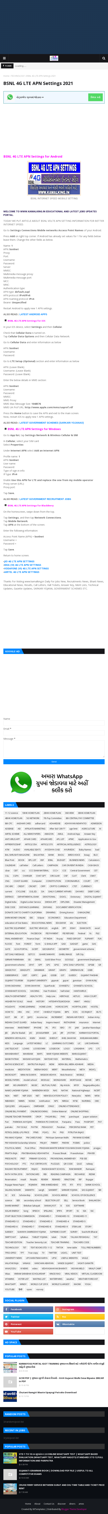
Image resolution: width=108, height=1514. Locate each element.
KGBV (32, 1038)
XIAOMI (77, 1284)
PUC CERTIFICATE (39, 1163)
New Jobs (76, 1095)
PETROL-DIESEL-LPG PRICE (17, 1132)
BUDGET (61, 860)
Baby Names (85, 849)
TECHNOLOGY (18, 75)
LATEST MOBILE (34, 1043)
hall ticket (65, 991)
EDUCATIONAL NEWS (42, 923)
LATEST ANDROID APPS (33, 314)
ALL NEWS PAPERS (32, 833)
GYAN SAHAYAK (32, 985)
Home (6, 75)
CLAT (74, 875)
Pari (7, 1121)
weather (70, 1279)
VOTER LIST (23, 1279)
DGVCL (63, 896)
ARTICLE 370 (47, 844)
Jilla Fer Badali (18, 1032)
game (85, 943)
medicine (9, 1069)
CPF (96, 881)
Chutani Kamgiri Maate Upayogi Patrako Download (48, 1392)
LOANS (26, 1048)
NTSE (75, 1101)
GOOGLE (69, 959)
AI (100, 828)
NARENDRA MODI (40, 1090)
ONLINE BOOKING (39, 1111)
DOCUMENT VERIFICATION (68, 907)
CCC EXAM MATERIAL (39, 870)
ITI (70, 1027)
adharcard (40, 823)
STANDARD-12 (12, 1221)
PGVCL (46, 1132)
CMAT (93, 875)
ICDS (75, 1012)
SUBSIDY (9, 1231)
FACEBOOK (36, 933)
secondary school (32, 1200)
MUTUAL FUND (49, 1085)
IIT (22, 1017)
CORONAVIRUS (72, 881)
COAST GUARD (21, 881)
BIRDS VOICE (74, 854)
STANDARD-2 (29, 1221)
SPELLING (48, 1210)
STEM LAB (76, 1226)
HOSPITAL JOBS (79, 1006)
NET (37, 1095)
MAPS (39, 1053)
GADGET (74, 943)
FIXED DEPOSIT (74, 938)
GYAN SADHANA (13, 985)
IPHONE (37, 1027)
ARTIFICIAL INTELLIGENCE (68, 844)
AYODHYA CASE (52, 849)
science (8, 1200)
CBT (16, 870)
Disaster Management (84, 902)
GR (99, 964)
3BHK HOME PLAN (86, 813)
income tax (42, 1017)
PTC (24, 1163)
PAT (100, 1121)
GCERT (35, 949)
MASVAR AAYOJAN (31, 1059)
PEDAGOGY (47, 1127)
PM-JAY (43, 1142)
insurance (84, 1022)
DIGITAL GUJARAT (93, 896)
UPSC (54, 1258)
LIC (79, 1043)
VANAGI (26, 1263)
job (54, 1032)
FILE (97, 933)
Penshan (61, 1127)
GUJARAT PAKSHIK (89, 975)
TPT (22, 1252)
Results (33, 1179)
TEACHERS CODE (81, 1242)
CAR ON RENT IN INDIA (73, 865)
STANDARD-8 (44, 1226)
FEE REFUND (68, 933)
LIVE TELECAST (11, 1048)
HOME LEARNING (27, 1006)
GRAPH (62, 970)
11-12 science (11, 813)
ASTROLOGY (91, 844)
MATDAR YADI (51, 1059)
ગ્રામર (29, 1289)
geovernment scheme (83, 949)
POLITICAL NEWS (13, 1148)
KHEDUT (54, 1038)
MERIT (55, 1069)
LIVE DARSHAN (92, 1043)
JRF (62, 1032)
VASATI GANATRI (85, 1263)
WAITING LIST (39, 1279)
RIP (80, 1179)
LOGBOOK (54, 1048)
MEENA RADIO (41, 1069)
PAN (63, 1116)
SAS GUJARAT (88, 1190)
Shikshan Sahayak (31, 1205)
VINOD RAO (55, 1273)
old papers (24, 1106)
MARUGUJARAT (79, 1053)
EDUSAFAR (61, 923)
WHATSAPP (10, 1284)
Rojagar (89, 1179)
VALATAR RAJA (12, 1263)
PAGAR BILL (51, 1116)
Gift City (80, 954)
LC (47, 1043)
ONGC (51, 1106)
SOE (68, 1205)
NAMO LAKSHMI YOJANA (16, 1090)
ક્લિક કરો (95, 97)
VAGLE (85, 1258)
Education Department (75, 917)
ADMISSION (96, 823)
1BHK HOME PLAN (30, 813)
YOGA (88, 1284)
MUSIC (35, 1085)
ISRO (62, 1027)
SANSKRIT (52, 1190)
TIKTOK (59, 1247)
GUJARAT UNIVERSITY (37, 980)
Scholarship (24, 1195)
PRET (23, 1158)
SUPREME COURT (58, 1231)
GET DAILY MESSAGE (14, 954)
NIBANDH (9, 1101)
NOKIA (32, 1101)
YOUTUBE (10, 1289)
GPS (48, 964)
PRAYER (91, 1153)
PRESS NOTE (10, 1158)
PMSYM (65, 1142)
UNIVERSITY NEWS (13, 1258)
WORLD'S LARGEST (61, 1284)
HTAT (36, 1012)
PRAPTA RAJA (11, 1153)
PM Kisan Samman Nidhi (57, 1137)
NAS (55, 1090)
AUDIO (17, 849)
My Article (65, 1085)
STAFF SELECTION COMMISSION (20, 1216)
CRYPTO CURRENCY (59, 886)
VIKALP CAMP (95, 1268)
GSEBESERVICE (11, 975)
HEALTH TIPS (36, 996)
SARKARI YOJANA (69, 1190)
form (38, 943)
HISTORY (40, 1001)
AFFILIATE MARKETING (35, 828)
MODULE (45, 1080)
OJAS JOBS (10, 1106)
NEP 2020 (27, 1095)
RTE (64, 1184)
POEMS (76, 1142)
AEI (19, 828)
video (35, 1268)
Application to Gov (87, 839)
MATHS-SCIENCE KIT (14, 1064)
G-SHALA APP (51, 943)
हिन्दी (20, 1289)
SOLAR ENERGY (12, 1210)
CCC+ (55, 870)
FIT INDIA (48, 938)
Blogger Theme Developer (74, 1509)
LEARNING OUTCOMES (63, 1043)
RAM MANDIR (75, 1169)
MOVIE (88, 1080)
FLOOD (8, 943)
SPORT (69, 1210)
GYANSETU (64, 985)
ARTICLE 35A (31, 844)
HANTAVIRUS (80, 991)
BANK (51, 854)
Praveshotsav (77, 1153)
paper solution (90, 1116)
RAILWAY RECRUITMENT (16, 1169)
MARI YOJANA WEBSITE (57, 1053)
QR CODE (68, 1163)
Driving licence (67, 912)
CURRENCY (86, 886)
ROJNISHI (33, 1184)
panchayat (74, 1116)
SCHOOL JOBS (41, 1195)
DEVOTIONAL (49, 896)
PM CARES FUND (34, 1137)
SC (6, 1195)
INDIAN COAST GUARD (16, 1022)
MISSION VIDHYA (48, 1074)
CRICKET (32, 886)
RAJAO (35, 1169)
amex (81, 1503)
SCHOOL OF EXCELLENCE (83, 1195)
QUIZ (79, 1163)
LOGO (67, 1048)
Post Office (30, 1148)
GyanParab (49, 985)
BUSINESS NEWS (77, 860)
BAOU (61, 854)
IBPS (67, 1012)
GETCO (31, 954)
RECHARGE (80, 1174)
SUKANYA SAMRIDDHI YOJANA (31, 1231)
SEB (18, 1200)
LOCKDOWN (39, 1048)
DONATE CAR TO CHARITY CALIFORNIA (23, 912)
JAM (77, 1027)
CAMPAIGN (52, 865)
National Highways (81, 1090)
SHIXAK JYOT (50, 1205)
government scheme (15, 964)
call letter (24, 865)
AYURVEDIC (69, 849)
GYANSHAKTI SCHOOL (15, 991)
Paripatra (66, 1121)
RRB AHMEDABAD (49, 1184)
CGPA (16, 875)
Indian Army (94, 1017)
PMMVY (54, 1142)
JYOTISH (71, 1032)
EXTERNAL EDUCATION (16, 933)
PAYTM (34, 1127)
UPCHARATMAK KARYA (37, 1258)
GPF (40, 964)
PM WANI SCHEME (81, 1137)
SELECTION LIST (52, 1200)
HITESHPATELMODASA (59, 1001)
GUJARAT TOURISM (14, 980)
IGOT (7, 1017)
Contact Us (49, 1503)
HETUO (76, 996)
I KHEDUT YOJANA (52, 1012)
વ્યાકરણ (39, 1289)
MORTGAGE (75, 1080)
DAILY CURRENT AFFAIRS (59, 891)
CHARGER (27, 875)
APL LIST (60, 839)
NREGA (65, 1101)
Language (18, 1043)
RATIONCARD (32, 1174)
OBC (97, 1101)
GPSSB (91, 964)
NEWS (87, 1095)
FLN (99, 938)
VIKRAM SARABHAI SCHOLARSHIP (29, 1273)
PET (92, 1127)
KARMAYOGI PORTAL (89, 1032)
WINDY (23, 1284)
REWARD (56, 1179)
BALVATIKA (39, 854)
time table (72, 1247)
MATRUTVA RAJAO (36, 1064)
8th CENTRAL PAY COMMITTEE (80, 818)
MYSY (76, 1085)
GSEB (90, 970)
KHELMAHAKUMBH (89, 1038)
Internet (96, 1022)
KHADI (42, 1038)
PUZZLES (55, 1163)
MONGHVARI (60, 1080)
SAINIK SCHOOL (92, 1184)
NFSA (97, 1095)
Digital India (10, 902)
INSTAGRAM (69, 1022)
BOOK (21, 860)
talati (54, 1237)
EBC (31, 917)
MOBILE (80, 1074)
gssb (44, 975)
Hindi (29, 1001)
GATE (7, 949)
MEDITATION (24, 1069)
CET (96, 870)
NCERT (97, 1090)
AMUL (60, 833)
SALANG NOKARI (13, 1190)
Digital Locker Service (31, 902)
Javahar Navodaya (91, 1027)
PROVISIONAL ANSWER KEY (63, 1158)
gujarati (55, 980)
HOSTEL (94, 1006)
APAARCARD (46, 839)
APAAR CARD (30, 839)
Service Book (78, 1200)
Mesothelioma (68, 1069)
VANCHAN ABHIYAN (43, 1263)
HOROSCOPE (62, 1006)
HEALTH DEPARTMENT (15, 996)
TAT (95, 1237)
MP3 (98, 1080)
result (23, 1179)
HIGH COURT (90, 996)
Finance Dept (33, 938)
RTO (79, 1184)
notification (44, 1101)
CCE (64, 870)
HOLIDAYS (10, 1006)
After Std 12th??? (57, 828)
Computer (37, 881)
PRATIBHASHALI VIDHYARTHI (35, 1153)
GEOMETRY (64, 949)
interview (9, 1027)
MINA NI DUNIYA (28, 1074)
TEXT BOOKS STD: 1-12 (41, 1247)
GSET (24, 975)
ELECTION (81, 923)
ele (71, 923)
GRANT (51, 970)
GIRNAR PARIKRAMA (14, 959)
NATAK (64, 1090)
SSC (92, 1210)
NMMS (21, 1101)
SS (78, 1210)
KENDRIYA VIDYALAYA (15, 1038)
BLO (96, 854)
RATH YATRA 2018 (13, 1174)
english (55, 928)
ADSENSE (9, 828)
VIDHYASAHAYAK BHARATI (54, 1268)
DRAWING (51, 912)
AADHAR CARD (24, 823)
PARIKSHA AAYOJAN (22, 1121)
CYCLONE (20, 891)
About (37, 1503)
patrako (9, 1127)
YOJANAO (77, 422)
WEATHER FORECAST (88, 1279)
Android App (74, 833)
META (82, 1069)
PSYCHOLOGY (11, 1163)
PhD (62, 1132)
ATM (7, 849)
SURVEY (73, 1231)
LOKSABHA (79, 1048)
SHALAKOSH (94, 1200)
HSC (28, 1012)
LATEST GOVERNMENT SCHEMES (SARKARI (45, 422)
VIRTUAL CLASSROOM (92, 1273)
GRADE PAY (10, 970)
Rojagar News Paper (14, 1184)
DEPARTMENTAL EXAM (28, 896)
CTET (74, 886)
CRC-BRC (9, 886)
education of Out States (16, 923)
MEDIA (91, 1064)
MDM (51, 1064)
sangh (41, 1190)
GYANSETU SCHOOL (83, 985)
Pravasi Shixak (59, 1153)
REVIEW (44, 1179)
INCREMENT (56, 1017)
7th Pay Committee (53, 818)
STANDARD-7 (28, 1226)
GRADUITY (25, 970)
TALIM (63, 1237)
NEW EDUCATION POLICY (56, 1095)
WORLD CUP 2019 (39, 1284)
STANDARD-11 (80, 1216)
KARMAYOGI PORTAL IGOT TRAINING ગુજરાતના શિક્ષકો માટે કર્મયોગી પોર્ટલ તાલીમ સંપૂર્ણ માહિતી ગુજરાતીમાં (61, 1365)
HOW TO (9, 1012)
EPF (64, 928)
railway (89, 1163)
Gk (29, 959)
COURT (87, 881)
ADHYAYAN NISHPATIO (76, 823)
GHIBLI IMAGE (65, 954)
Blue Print (9, 860)
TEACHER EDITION (13, 1242)
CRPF (43, 886)
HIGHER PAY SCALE (14, 1001)
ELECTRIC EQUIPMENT (15, 928)
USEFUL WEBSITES (69, 1258)
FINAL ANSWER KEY (14, 938)
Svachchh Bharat (89, 1231)
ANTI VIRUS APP (12, 839)
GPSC (56, 964)
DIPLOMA (65, 902)
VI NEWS (24, 1268)
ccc (23, 870)
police (87, 1142)
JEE (6, 1032)
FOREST (27, 943)
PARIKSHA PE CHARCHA (47, 1121)
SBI (99, 1190)
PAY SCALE (22, 1127)
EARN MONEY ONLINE (15, 917)
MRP (7, 1085)
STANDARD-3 (46, 1221)
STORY (88, 1226)
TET (24, 1247)
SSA (84, 1210)
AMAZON (49, 833)
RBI (45, 1174)
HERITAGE (64, 996)
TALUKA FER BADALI (80, 1237)
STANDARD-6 (11, 1226)
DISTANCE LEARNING (29, 907)
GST (62, 975)
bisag (86, 854)
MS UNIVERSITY (20, 1085)
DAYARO (80, 891)
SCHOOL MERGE (59, 1195)
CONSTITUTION (53, 881)
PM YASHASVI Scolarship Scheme (20, 1142)
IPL (47, 1027)
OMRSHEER (39, 1106)
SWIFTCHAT (10, 1237)
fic (90, 933)
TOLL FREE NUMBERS (91, 1247)
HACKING (34, 991)
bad (97, 849)
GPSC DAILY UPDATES (73, 964)
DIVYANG (47, 907)
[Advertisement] (54, 27)
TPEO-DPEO (10, 1252)
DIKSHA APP (50, 902)
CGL (7, 875)
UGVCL (64, 1252)
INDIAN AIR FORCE (75, 1017)
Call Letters (38, 865)
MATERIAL (66, 1059)
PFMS (35, 1132)
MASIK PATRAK (12, 1059)
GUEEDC (73, 975)
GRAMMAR (39, 970)
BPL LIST (32, 860)
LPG (90, 1048)
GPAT (31, 964)
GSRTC (34, 975)
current (8, 891)
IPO (54, 1027)
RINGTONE (69, 1179)
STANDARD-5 (79, 1221)
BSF (42, 860)
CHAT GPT (41, 875)
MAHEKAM (28, 1053)
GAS (94, 943)
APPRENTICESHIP (13, 844)
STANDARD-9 (61, 1226)
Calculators (94, 860)
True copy (33, 1252)
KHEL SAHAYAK (69, 1038)
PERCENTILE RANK (77, 1127)
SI (61, 1205)
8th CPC (8, 823)
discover (62, 1503)
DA (42, 891)
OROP (38, 1116)
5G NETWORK (32, 818)
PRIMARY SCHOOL (37, 1158)
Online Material (59, 1111)
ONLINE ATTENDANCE (69, 1106)
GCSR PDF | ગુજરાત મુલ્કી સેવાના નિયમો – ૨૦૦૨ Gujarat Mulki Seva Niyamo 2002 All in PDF (61, 1380)
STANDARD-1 (45, 1216)
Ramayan (90, 1169)
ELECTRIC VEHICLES (38, 928)
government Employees (89, 959)
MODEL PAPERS (12, 1080)
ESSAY (73, 928)
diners (72, 1503)
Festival (81, 933)
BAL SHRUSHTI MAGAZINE (17, 854)
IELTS (98, 1012)
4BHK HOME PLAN (13, 818)
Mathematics (81, 1059)
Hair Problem (50, 991)
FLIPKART (89, 938)
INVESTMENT (24, 1027)
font (18, 943)
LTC (98, 1048)
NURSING (86, 1101)
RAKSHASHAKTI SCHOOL (53, 1169)
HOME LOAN (45, 1006)
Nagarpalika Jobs (91, 1085)
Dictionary (75, 896)
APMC (71, 839)
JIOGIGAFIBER (42, 1032)
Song (25, 1210)
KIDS (7, 1043)
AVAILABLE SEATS (32, 849)
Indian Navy (36, 1022)
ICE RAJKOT (87, 1012)
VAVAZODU (10, 1268)
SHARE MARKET (12, 1205)
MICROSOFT (10, 1074)
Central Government (80, 870)
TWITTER (53, 1252)
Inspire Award (53, 1022)
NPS (56, 1101)
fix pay (60, 938)
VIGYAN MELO (77, 1268)
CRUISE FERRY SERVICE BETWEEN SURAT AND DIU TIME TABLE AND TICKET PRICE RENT (61, 1486)
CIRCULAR (55, 875)
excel (97, 928)
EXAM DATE (85, 928)
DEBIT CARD (94, 891)
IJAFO (30, 1017)
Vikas (7, 1273)
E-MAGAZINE (84, 912)
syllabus (24, 1237)
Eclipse (41, 917)
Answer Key (89, 833)
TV (43, 1252)
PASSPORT (89, 1121)
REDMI (92, 1174)
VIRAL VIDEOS (71, 1273)
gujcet (66, 980)
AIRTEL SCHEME (12, 833)
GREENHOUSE (76, 970)
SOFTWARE (79, 1205)
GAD (63, 943)
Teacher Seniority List (36, 1242)
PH (54, 1132)
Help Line (50, 996)
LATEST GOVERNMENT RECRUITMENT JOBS (45, 499)
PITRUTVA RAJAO (76, 1132)
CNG (7, 881)
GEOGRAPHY (48, 949)
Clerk (83, 875)
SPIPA (59, 1210)
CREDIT (21, 886)
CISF (66, 875)
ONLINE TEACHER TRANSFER (18, 1116)
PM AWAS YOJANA (13, 1137)
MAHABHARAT (12, 1053)
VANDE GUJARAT (65, 1263)
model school (30, 1080)
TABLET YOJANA (39, 1237)
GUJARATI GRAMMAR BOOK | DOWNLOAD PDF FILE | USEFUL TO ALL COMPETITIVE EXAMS (56, 1472)
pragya (97, 1148)
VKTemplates (39, 1509)
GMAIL (38, 959)
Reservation (10, 1179)
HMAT (77, 1001)
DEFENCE (9, 896)
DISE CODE (10, 907)
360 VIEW (69, 813)
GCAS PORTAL (21, 949)
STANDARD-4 (62, 1221)
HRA (20, 1012)
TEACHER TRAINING (60, 1242)
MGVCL (92, 1069)
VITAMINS (9, 1279)
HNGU (87, 1001)
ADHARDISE (54, 823)
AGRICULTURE (88, 828)
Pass (77, 1121)
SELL (66, 1200)
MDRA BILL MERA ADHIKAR (70, 1064)
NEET (16, 1095)
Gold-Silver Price (53, 959)
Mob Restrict (66, 1074)
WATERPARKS (56, 1279)
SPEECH (35, 1210)
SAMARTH (29, 1190)
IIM (15, 1017)
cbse (7, 870)
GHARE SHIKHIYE (47, 954)
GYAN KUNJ (91, 980)
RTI (71, 1184)
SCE (13, 1195)
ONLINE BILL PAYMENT (15, 1111)
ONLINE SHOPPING (80, 1111)
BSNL (50, 860)
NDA (7, 1095)
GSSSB (54, 975)
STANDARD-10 (62, 1216)
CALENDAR (10, 865)
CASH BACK (93, 865)
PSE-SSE (83, 1158)
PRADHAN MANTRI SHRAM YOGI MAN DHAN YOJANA (64, 1148)
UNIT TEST (76, 1252)
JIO (30, 1032)
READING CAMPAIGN (60, 1174)
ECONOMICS (54, 917)
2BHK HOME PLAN (52, 813)
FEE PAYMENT (52, 933)
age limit (73, 828)
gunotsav (77, 980)
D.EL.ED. (33, 891)
